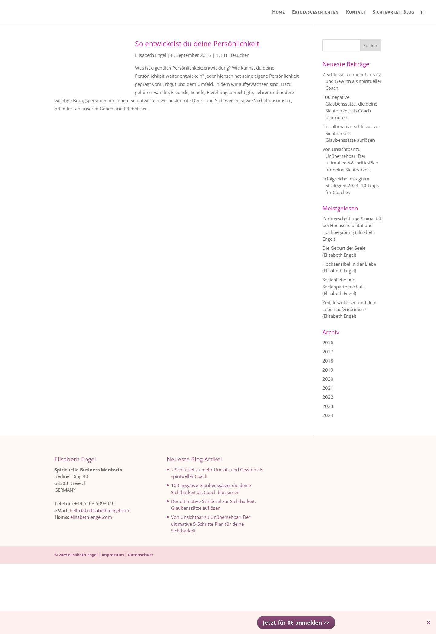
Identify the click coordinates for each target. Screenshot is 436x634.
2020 (327, 379)
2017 (327, 352)
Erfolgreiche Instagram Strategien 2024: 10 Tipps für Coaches (350, 185)
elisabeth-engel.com (91, 517)
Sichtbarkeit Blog (393, 12)
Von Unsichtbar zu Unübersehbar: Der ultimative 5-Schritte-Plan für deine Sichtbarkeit (210, 524)
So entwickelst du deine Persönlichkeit (197, 43)
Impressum (113, 555)
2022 (327, 397)
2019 (327, 370)
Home (278, 12)
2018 (327, 361)
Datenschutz (140, 555)
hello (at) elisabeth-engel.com (100, 510)
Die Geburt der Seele (343, 248)
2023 (327, 406)
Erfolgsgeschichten (315, 12)
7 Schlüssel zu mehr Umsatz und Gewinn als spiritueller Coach (352, 81)
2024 (327, 415)
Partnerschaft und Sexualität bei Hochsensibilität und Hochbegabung (351, 225)
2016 (327, 343)
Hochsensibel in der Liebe (349, 264)
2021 (327, 388)
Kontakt (355, 12)
